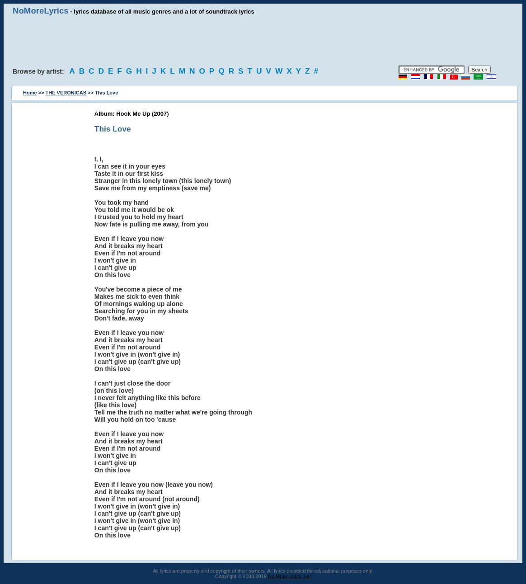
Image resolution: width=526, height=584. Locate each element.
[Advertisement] (263, 40)
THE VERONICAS (66, 92)
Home (30, 92)
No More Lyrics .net (289, 576)
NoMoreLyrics (41, 10)
